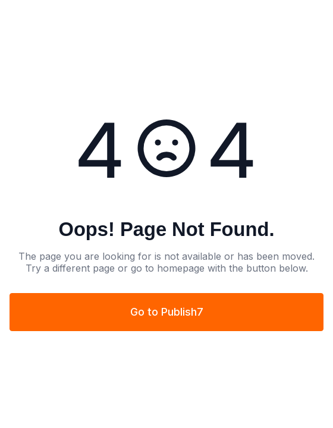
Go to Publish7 (166, 312)
